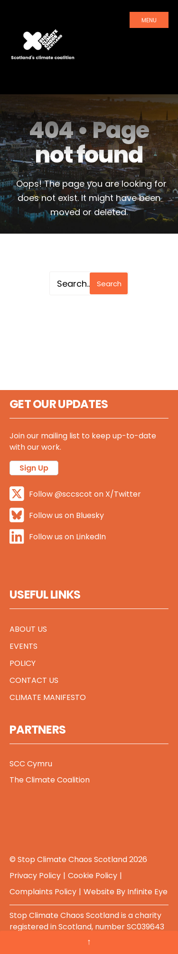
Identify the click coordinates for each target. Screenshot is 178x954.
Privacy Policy (35, 875)
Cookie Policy (92, 875)
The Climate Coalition (49, 779)
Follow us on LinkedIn (57, 536)
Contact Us (33, 680)
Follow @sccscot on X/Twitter (75, 494)
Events (23, 646)
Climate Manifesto (47, 697)
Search (109, 284)
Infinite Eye (147, 891)
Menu (149, 20)
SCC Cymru (30, 763)
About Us (28, 629)
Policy (22, 663)
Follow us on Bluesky (56, 515)
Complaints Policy (42, 891)
